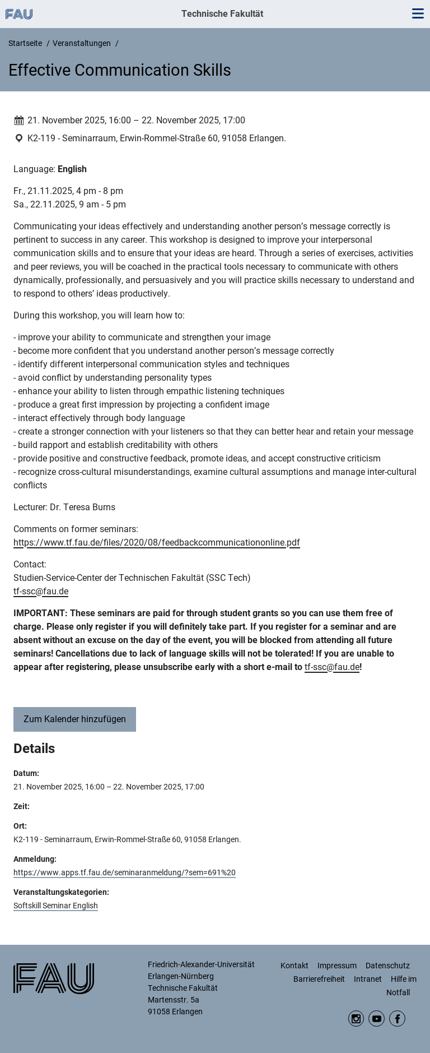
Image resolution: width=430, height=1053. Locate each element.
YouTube (376, 1018)
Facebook (397, 1018)
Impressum (337, 965)
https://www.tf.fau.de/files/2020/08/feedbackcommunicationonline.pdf (156, 542)
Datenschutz (388, 965)
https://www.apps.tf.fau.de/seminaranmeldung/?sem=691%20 (124, 872)
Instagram (356, 1018)
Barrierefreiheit (319, 979)
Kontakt (295, 965)
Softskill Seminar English (55, 905)
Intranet (368, 979)
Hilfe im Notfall (401, 986)
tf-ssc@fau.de (40, 591)
